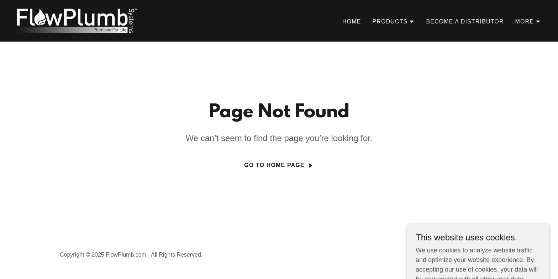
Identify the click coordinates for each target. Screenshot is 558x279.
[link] (77, 20)
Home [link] (351, 21)
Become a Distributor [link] (465, 21)
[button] (394, 21)
